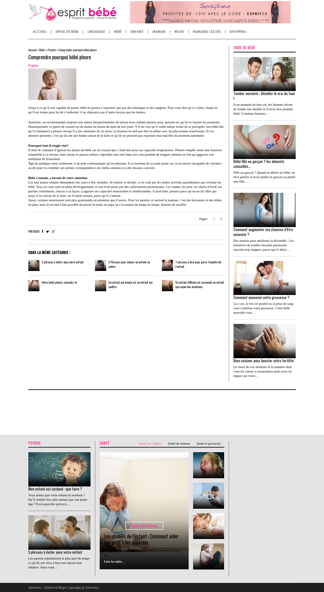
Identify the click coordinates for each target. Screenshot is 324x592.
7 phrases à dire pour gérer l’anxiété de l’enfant (198, 264)
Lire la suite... (114, 561)
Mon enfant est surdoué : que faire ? (55, 489)
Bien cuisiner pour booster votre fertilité (263, 360)
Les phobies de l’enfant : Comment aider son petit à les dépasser (141, 539)
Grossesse (96, 32)
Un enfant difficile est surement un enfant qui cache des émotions (199, 284)
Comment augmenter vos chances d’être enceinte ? (263, 232)
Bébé (118, 32)
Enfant (137, 32)
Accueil (40, 32)
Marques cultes (207, 32)
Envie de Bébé (67, 32)
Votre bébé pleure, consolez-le (59, 282)
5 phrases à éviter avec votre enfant (63, 262)
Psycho (52, 50)
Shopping (238, 32)
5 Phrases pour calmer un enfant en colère (129, 264)
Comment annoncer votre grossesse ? (261, 297)
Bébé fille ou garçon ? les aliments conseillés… (258, 164)
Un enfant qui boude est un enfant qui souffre (130, 284)
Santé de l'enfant (144, 525)
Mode (179, 32)
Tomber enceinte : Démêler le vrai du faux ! (264, 96)
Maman (159, 32)
